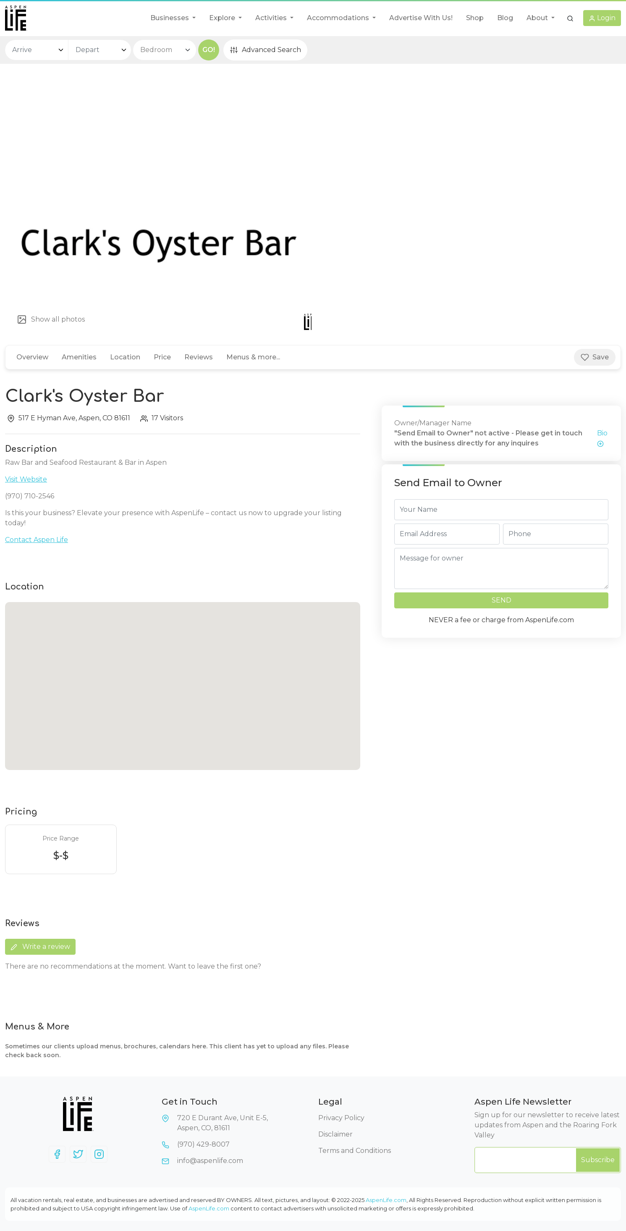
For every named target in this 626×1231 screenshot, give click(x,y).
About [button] (538, 18)
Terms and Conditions (354, 1151)
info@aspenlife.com (210, 1161)
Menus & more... (253, 357)
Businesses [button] (170, 18)
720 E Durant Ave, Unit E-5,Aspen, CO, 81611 (222, 1123)
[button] (570, 18)
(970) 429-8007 (203, 1144)
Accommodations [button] (339, 18)
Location (125, 357)
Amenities (79, 357)
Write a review (40, 947)
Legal (330, 1102)
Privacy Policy (341, 1118)
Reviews (198, 357)
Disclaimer (335, 1134)
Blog (505, 18)
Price (162, 357)
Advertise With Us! (421, 18)
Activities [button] (271, 18)
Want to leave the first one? (214, 966)
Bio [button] (602, 438)
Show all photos (51, 319)
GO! (208, 50)
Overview (32, 357)
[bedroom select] (164, 50)
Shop (475, 18)
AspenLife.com (386, 1200)
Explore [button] (223, 18)
